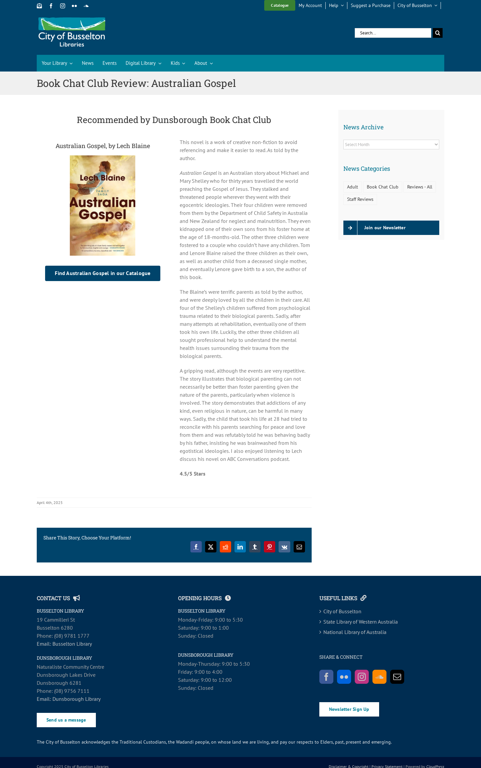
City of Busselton (342, 611)
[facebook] (50, 5)
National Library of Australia (354, 632)
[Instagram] (362, 677)
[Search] (438, 33)
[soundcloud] (86, 5)
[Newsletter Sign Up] (39, 5)
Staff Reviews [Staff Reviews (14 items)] (360, 199)
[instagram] (62, 5)
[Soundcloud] (379, 677)
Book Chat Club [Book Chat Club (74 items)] (382, 186)
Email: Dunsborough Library (69, 698)
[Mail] (397, 677)
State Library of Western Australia (360, 621)
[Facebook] (326, 677)
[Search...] (393, 33)
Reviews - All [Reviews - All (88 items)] (419, 186)
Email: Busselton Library (64, 643)
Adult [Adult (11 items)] (352, 186)
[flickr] (74, 5)
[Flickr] (344, 677)
